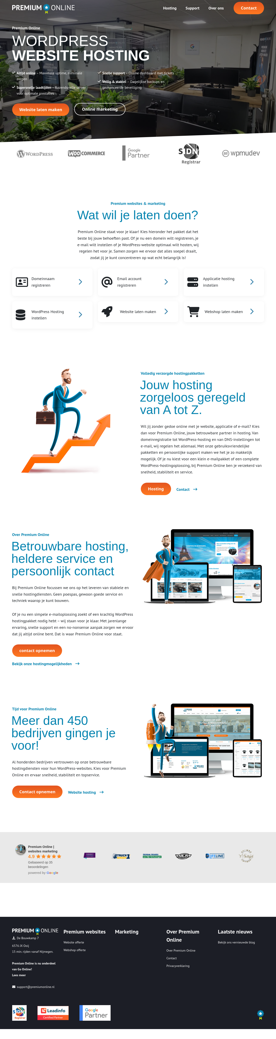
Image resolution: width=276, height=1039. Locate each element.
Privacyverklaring (178, 966)
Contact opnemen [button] (37, 791)
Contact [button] (249, 8)
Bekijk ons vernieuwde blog (236, 942)
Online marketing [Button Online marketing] (100, 109)
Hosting (170, 8)
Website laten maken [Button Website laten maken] (40, 109)
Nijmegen (46, 952)
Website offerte (74, 942)
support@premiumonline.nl (36, 987)
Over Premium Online (181, 950)
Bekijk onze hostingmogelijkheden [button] (45, 663)
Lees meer (19, 975)
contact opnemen (37, 650)
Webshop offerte (75, 950)
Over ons (216, 8)
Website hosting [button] (85, 792)
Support (192, 8)
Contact (172, 958)
